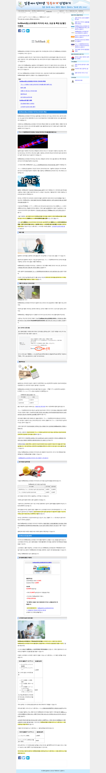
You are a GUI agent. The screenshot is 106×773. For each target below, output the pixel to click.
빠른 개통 (23, 87)
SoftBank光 (52, 11)
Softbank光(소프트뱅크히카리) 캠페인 (42, 562)
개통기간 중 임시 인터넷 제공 (29, 91)
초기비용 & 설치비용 (26, 97)
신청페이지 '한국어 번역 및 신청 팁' (36, 610)
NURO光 (81, 11)
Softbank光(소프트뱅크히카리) (45, 608)
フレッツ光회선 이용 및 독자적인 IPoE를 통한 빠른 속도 (36, 84)
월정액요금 (24, 94)
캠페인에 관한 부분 (40, 406)
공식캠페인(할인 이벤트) (27, 103)
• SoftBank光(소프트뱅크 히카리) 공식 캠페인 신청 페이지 (33, 458)
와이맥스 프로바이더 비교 (38, 11)
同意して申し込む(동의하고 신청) (27, 356)
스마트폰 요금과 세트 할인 (28, 106)
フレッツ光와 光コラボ (71, 11)
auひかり (62, 11)
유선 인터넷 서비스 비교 (24, 11)
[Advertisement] (43, 763)
